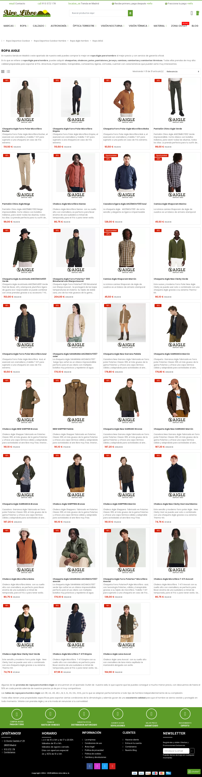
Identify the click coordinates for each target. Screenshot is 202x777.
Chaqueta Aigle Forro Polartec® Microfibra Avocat (125, 580)
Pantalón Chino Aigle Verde (168, 129)
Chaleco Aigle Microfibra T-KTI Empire (72, 654)
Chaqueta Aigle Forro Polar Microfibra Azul (24, 354)
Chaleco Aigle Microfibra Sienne (69, 204)
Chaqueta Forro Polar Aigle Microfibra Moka (126, 129)
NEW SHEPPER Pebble (63, 429)
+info (149, 3)
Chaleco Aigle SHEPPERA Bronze (69, 504)
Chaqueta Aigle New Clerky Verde (171, 279)
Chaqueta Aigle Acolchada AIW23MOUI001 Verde (24, 280)
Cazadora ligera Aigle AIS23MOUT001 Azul (124, 204)
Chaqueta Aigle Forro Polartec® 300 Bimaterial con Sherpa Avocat (71, 280)
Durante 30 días (117, 723)
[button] (9, 25)
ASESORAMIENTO (185, 723)
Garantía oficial (84, 722)
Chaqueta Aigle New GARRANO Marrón (173, 429)
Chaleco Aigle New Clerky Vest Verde (21, 654)
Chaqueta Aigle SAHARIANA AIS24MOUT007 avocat (75, 580)
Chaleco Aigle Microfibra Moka (18, 579)
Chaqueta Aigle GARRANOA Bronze (20, 504)
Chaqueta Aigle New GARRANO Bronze (122, 429)
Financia (50, 722)
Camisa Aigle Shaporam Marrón (119, 279)
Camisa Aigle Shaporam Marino (170, 204)
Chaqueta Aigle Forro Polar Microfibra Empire (72, 130)
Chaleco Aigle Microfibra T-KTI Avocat (173, 579)
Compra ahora (17, 722)
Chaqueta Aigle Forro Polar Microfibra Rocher (22, 130)
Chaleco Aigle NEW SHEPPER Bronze (20, 429)
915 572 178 (47, 3)
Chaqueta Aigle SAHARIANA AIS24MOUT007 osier (75, 355)
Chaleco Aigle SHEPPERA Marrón (119, 504)
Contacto (17, 3)
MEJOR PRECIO (151, 723)
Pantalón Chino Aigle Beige (16, 204)
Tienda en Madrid (83, 3)
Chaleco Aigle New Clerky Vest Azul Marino (175, 504)
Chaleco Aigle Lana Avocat (117, 654)
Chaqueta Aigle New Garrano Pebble (122, 354)
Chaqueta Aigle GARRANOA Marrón (172, 354)
